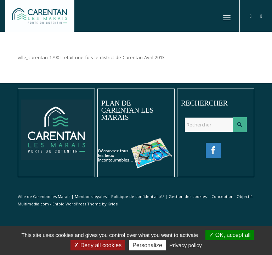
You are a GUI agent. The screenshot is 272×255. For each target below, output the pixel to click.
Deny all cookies (97, 245)
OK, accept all (229, 235)
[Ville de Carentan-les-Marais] (39, 16)
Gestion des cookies (188, 196)
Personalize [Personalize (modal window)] (147, 245)
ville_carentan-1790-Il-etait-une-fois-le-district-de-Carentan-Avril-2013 (91, 57)
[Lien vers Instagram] (261, 16)
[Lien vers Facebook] (250, 16)
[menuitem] (227, 16)
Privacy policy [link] (185, 245)
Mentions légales (91, 196)
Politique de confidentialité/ (137, 196)
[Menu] (227, 16)
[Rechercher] (216, 124)
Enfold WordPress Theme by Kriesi (85, 203)
